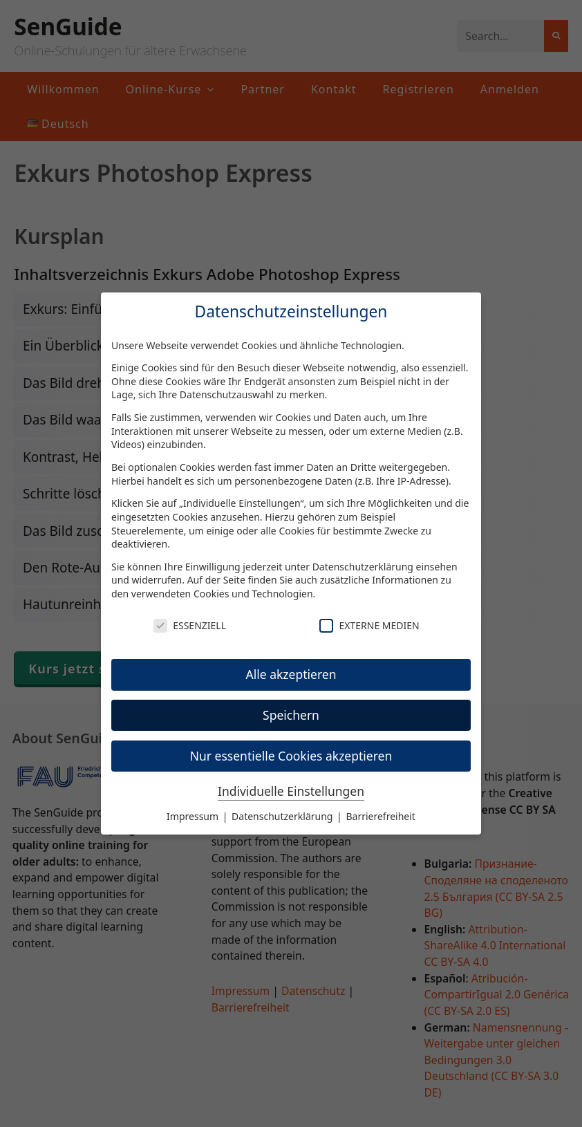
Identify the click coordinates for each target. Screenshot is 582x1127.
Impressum (194, 816)
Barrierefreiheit (380, 816)
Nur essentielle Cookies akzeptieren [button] (291, 755)
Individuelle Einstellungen (291, 791)
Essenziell (189, 625)
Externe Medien (369, 625)
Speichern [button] (291, 715)
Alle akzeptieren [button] (291, 674)
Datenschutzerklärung (362, 566)
